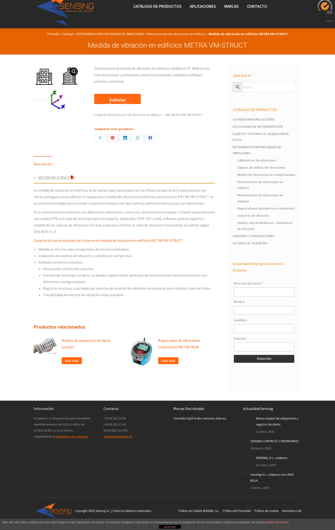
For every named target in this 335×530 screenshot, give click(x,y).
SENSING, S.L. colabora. (272, 458)
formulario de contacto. (72, 436)
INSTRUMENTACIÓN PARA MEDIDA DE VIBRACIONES (110, 34)
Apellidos (240, 320)
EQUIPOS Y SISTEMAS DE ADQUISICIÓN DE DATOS (261, 137)
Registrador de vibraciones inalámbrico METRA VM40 (179, 343)
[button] (74, 71)
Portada (53, 34)
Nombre (239, 302)
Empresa (240, 338)
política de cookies (277, 522)
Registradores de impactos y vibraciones (266, 208)
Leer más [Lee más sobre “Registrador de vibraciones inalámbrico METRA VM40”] (168, 361)
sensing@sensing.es (118, 436)
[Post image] (247, 420)
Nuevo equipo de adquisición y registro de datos (277, 421)
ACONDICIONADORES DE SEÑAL (254, 119)
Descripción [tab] (43, 164)
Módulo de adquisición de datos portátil (86, 343)
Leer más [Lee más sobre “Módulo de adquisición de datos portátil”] (72, 361)
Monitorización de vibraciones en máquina (260, 198)
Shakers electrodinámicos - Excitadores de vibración (265, 226)
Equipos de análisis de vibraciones (261, 167)
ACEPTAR (170, 527)
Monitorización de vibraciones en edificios (176, 34)
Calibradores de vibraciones (257, 160)
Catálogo (67, 34)
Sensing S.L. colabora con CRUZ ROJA (272, 477)
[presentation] (264, 373)
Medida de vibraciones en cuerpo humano (266, 175)
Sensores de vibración (253, 215)
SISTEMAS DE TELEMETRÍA (250, 243)
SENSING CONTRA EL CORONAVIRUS (274, 441)
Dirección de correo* (248, 283)
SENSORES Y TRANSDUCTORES (254, 236)
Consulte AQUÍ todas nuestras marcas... (200, 418)
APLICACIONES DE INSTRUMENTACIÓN (258, 126)
